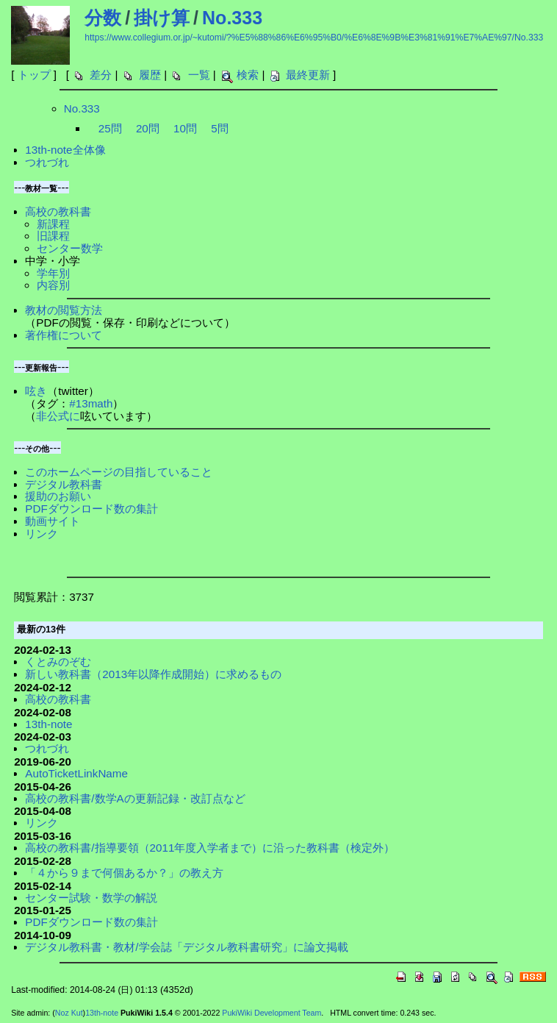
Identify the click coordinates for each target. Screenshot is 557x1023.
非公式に (58, 416)
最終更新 (308, 74)
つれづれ (47, 162)
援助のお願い (58, 496)
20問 (147, 128)
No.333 (232, 17)
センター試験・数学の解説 (91, 897)
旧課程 (53, 235)
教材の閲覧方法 (63, 310)
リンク (41, 533)
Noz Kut (69, 1012)
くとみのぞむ (58, 661)
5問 (219, 128)
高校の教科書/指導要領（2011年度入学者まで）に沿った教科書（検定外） (210, 847)
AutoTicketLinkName (76, 773)
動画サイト (52, 521)
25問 (110, 128)
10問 (185, 128)
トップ (34, 74)
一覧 (199, 74)
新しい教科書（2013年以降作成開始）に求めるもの (153, 674)
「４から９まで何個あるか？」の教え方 (124, 872)
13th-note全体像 (65, 149)
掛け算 (162, 17)
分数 (103, 17)
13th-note (48, 724)
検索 (248, 74)
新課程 (53, 224)
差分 (101, 74)
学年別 (53, 273)
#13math (90, 403)
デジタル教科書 (63, 484)
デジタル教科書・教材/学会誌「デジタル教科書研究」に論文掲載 (186, 947)
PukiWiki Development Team (271, 1012)
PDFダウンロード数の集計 (91, 508)
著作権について (63, 335)
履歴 (150, 74)
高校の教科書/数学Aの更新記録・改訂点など (135, 798)
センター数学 (70, 248)
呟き (36, 391)
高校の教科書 (58, 211)
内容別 (53, 285)
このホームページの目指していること (118, 472)
